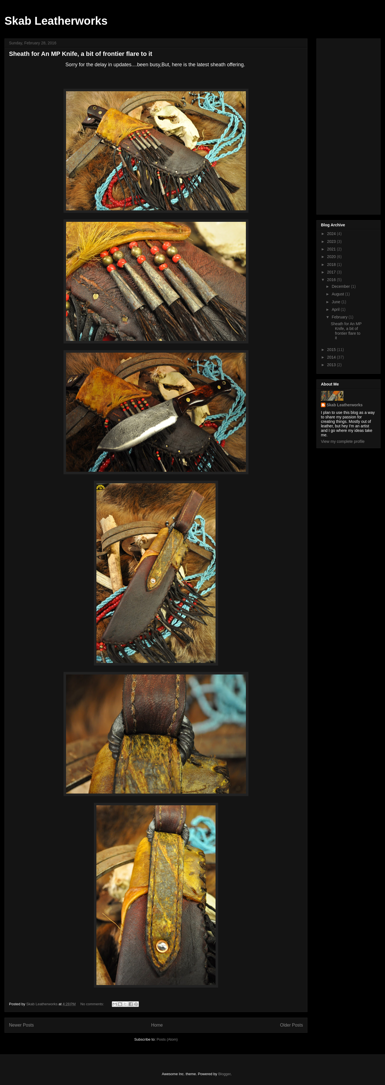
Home (157, 1025)
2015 (332, 349)
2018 (332, 264)
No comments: (92, 1004)
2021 (332, 249)
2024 (332, 233)
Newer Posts (21, 1025)
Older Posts (291, 1025)
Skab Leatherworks (56, 21)
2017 (332, 272)
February (340, 317)
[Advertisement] (343, 125)
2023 (332, 241)
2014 (332, 357)
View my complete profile (342, 441)
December (341, 286)
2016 (332, 279)
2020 (332, 256)
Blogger (224, 1074)
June (336, 302)
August (338, 294)
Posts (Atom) (167, 1039)
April (336, 309)
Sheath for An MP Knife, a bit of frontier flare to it (80, 53)
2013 (332, 365)
